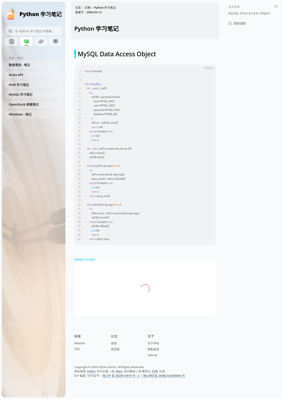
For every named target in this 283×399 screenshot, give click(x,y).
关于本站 (153, 343)
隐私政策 (153, 349)
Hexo (119, 371)
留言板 (115, 349)
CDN (155, 371)
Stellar (91, 371)
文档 (87, 7)
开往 (77, 349)
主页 (78, 7)
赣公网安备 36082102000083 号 (164, 376)
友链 (114, 343)
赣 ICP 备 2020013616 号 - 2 (121, 376)
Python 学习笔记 (105, 7)
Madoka (79, 343)
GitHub (152, 355)
